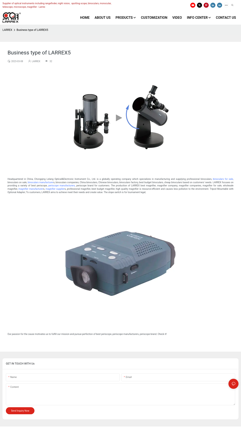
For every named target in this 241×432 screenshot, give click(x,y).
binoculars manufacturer (40, 182)
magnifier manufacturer (30, 189)
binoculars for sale (223, 179)
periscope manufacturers (61, 185)
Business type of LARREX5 (32, 29)
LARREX (7, 29)
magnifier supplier (55, 189)
